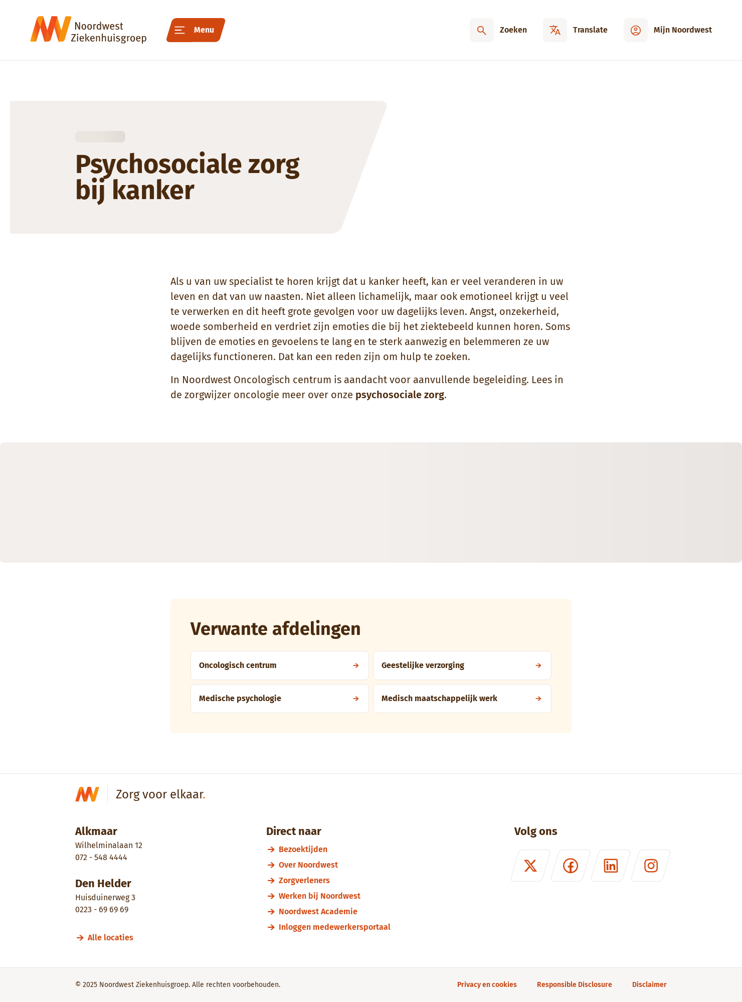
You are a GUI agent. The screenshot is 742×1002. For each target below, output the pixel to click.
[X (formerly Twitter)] (530, 866)
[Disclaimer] (649, 984)
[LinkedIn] (610, 866)
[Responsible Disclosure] (574, 984)
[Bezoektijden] (335, 849)
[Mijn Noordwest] (668, 30)
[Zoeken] (498, 30)
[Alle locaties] (115, 937)
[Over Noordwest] (335, 865)
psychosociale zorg (399, 395)
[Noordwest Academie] (335, 911)
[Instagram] (650, 866)
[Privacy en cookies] (487, 984)
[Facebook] (570, 866)
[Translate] (575, 30)
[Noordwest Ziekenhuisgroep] (88, 30)
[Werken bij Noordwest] (335, 896)
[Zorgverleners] (335, 880)
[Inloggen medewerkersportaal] (335, 927)
